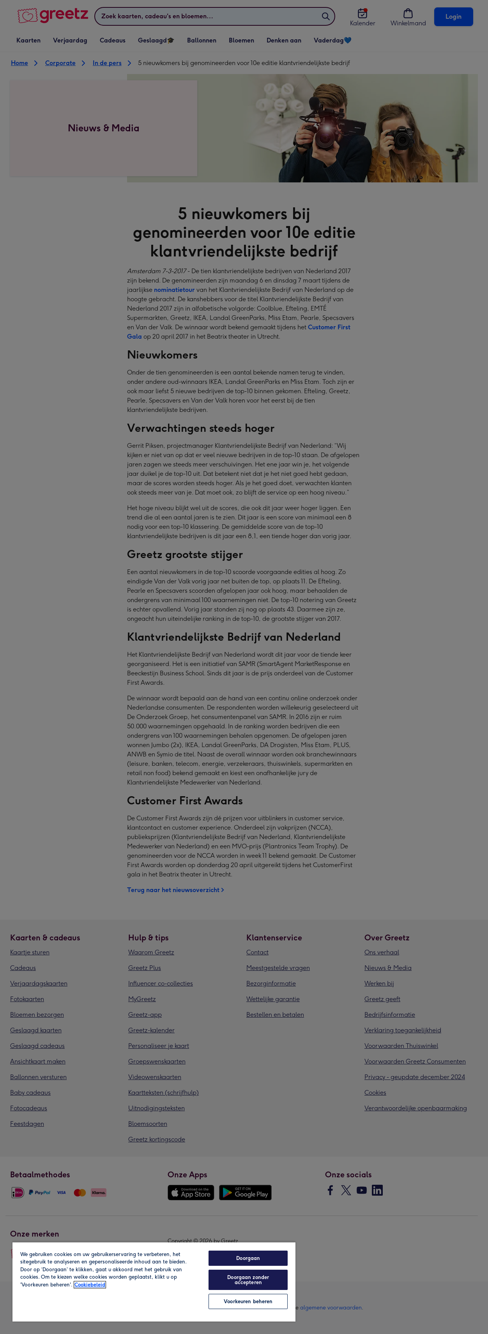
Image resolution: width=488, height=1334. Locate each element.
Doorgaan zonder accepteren (248, 1279)
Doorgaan (248, 1258)
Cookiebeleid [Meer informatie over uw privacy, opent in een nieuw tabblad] (89, 1285)
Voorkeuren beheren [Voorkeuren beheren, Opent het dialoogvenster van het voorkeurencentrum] (248, 1301)
